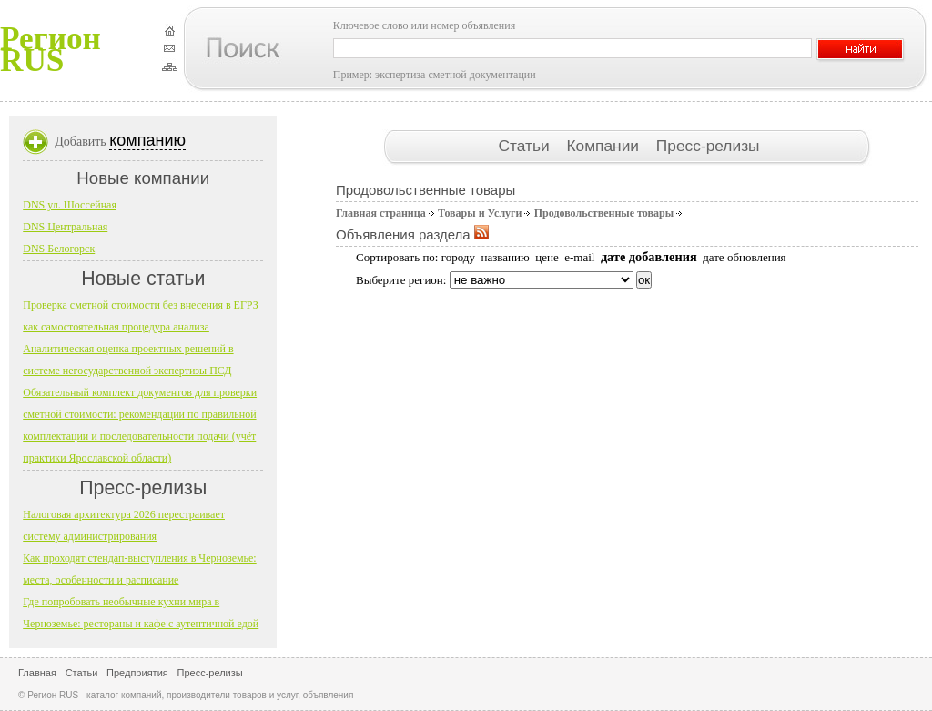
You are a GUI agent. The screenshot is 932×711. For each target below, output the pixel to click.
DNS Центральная (65, 226)
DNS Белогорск (59, 248)
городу (458, 257)
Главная (37, 672)
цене (546, 257)
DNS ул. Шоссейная (69, 204)
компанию (147, 140)
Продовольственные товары (604, 213)
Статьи (525, 146)
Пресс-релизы (708, 146)
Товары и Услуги (480, 213)
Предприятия (137, 672)
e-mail (579, 257)
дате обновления (744, 257)
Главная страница (381, 213)
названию (505, 257)
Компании (604, 146)
